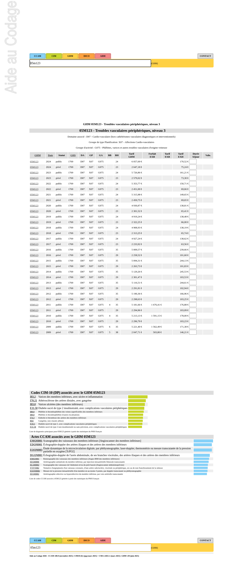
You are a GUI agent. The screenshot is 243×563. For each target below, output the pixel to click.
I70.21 (33, 400)
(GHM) (154, 63)
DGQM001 (36, 455)
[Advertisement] (121, 26)
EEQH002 (34, 474)
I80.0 (32, 412)
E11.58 (33, 427)
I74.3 (32, 418)
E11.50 (34, 408)
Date (50, 155)
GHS (73, 155)
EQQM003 (36, 450)
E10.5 (32, 424)
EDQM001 (36, 444)
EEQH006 (34, 462)
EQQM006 (35, 471)
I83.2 (33, 396)
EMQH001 (36, 440)
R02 (32, 421)
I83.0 (33, 404)
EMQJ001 (34, 459)
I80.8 (32, 415)
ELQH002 (34, 465)
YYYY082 (34, 468)
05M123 (34, 161)
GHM (38, 155)
